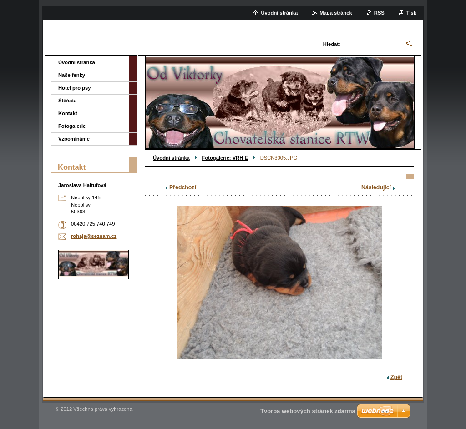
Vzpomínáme (74, 138)
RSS (379, 12)
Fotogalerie (72, 126)
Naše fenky (71, 75)
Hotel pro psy (74, 88)
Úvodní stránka (171, 158)
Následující (376, 187)
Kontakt (67, 113)
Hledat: (331, 44)
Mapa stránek (335, 12)
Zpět (396, 377)
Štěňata (67, 100)
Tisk (411, 12)
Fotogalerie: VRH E (225, 158)
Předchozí (182, 187)
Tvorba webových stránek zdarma (307, 411)
